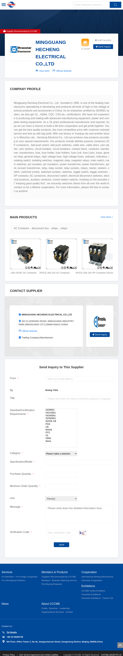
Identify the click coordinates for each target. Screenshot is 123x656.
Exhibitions (88, 582)
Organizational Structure (52, 609)
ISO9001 (61, 406)
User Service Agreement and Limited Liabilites (39, 652)
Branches (53, 605)
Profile (44, 605)
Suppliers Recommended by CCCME (58, 573)
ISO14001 (61, 409)
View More (44, 71)
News (5, 600)
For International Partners (13, 577)
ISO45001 (61, 412)
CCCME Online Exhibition (93, 587)
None (61, 437)
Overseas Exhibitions (91, 591)
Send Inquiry (103, 46)
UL (61, 432)
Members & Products (54, 568)
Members (45, 577)
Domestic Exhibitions (91, 595)
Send (61, 541)
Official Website (64, 71)
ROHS (61, 426)
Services (7, 568)
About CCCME (50, 600)
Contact (69, 609)
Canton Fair (107, 595)
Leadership (64, 605)
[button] (108, 254)
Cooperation (89, 568)
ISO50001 (61, 414)
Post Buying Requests (51, 581)
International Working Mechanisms (97, 573)
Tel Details (9, 629)
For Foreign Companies (26, 573)
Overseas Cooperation (92, 577)
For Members (8, 573)
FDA (61, 420)
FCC (61, 429)
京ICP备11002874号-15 (111, 652)
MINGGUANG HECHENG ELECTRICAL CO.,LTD (47, 311)
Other (61, 434)
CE (61, 423)
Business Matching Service (64, 577)
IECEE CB (61, 417)
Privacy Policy (9, 652)
